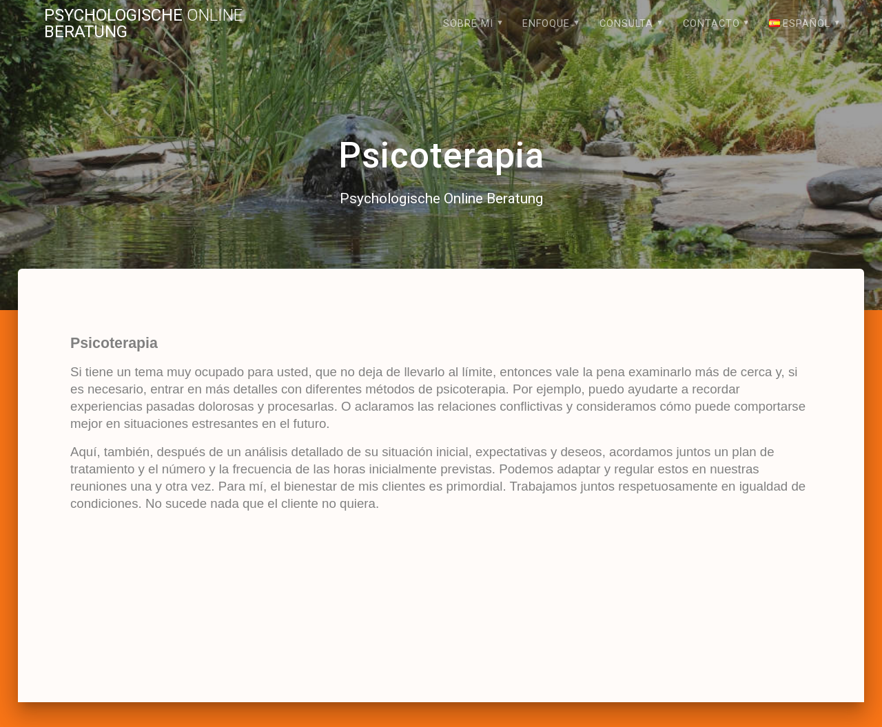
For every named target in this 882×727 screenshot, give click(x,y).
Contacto (711, 24)
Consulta (626, 24)
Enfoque (546, 24)
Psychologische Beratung (143, 23)
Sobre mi (468, 24)
